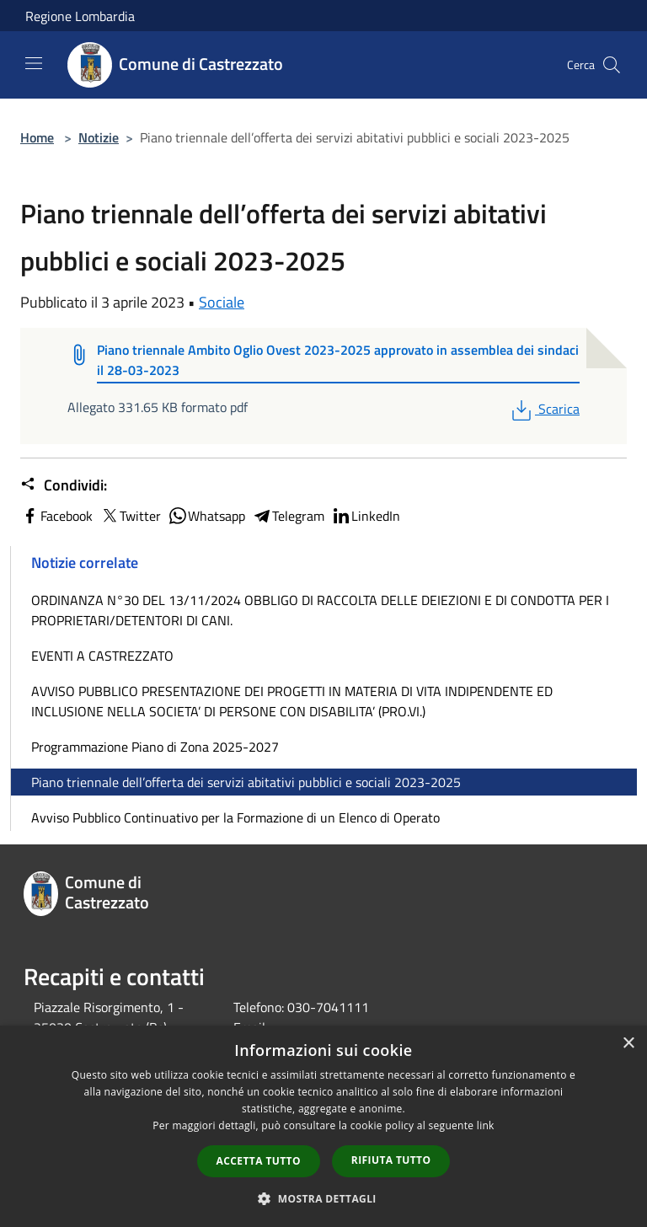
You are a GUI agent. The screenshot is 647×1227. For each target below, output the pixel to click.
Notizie (98, 137)
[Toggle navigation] (34, 63)
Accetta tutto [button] (259, 1161)
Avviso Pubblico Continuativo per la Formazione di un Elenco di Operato (235, 817)
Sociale (221, 302)
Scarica (544, 409)
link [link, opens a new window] (486, 1125)
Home (37, 137)
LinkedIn (365, 516)
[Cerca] (612, 65)
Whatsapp (206, 516)
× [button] (628, 1043)
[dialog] (323, 1126)
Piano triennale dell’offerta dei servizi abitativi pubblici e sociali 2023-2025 (246, 782)
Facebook (56, 516)
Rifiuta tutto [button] (391, 1160)
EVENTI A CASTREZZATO (102, 656)
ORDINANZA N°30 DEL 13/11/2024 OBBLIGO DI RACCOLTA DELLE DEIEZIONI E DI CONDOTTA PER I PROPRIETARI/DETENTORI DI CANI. (320, 610)
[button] (323, 1198)
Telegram (288, 516)
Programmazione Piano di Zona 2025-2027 (155, 747)
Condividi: (63, 485)
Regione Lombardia (80, 16)
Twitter (130, 516)
